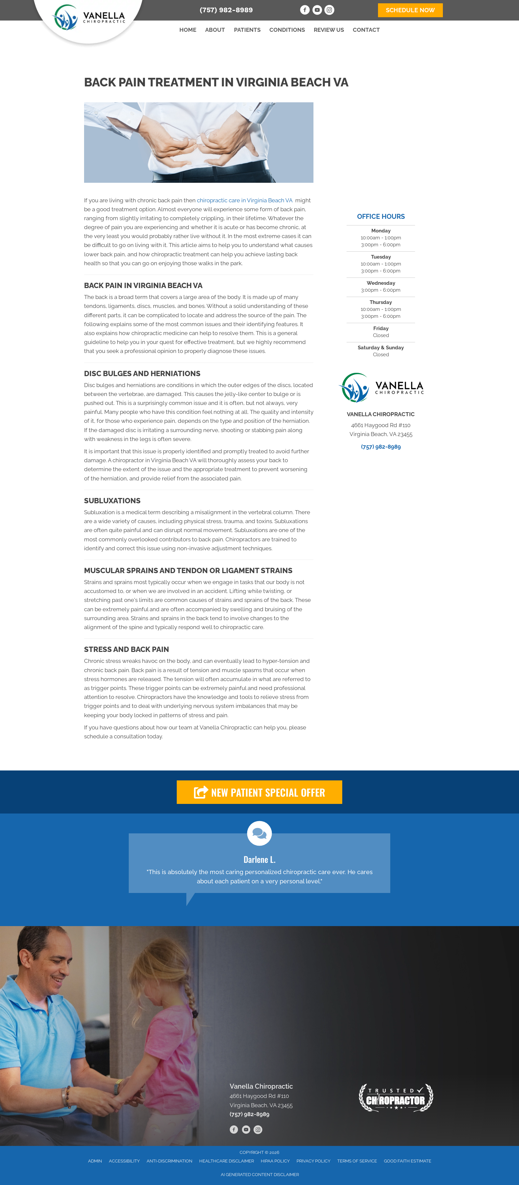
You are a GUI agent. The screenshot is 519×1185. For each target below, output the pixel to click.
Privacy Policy (313, 1161)
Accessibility (124, 1161)
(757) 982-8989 (226, 10)
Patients (247, 29)
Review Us (329, 29)
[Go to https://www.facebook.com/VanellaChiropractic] (305, 11)
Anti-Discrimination (169, 1161)
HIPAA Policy (275, 1161)
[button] (259, 792)
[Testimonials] (259, 863)
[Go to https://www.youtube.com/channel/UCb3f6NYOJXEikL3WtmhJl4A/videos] (317, 11)
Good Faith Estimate (407, 1161)
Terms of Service (357, 1161)
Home (187, 29)
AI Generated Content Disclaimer (260, 1174)
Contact (366, 29)
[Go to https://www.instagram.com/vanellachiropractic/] (329, 11)
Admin (95, 1161)
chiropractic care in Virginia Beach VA (245, 200)
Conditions (287, 29)
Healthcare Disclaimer (226, 1161)
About (215, 29)
